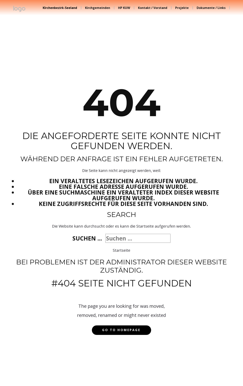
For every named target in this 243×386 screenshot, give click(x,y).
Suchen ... (87, 238)
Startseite (121, 250)
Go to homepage (121, 330)
